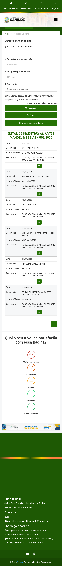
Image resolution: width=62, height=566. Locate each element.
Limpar (31, 115)
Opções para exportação (31, 123)
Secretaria (11, 84)
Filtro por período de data (18, 46)
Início (7, 34)
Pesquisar (31, 108)
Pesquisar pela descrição (18, 59)
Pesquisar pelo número (17, 71)
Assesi (20, 562)
